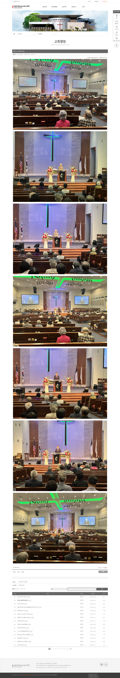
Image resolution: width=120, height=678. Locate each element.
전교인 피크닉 (22, 585)
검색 (102, 589)
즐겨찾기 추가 (16, 1)
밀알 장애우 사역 (21, 610)
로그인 (89, 1)
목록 (103, 571)
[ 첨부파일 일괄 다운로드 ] (93, 57)
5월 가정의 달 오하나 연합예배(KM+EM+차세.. (27, 607)
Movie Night (20, 645)
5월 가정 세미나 (20, 621)
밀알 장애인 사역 (21, 638)
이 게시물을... (105, 567)
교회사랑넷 (54, 675)
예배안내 (116, 23)
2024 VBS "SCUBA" (23, 582)
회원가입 (97, 1)
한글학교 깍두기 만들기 (22, 641)
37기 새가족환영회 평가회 (23, 631)
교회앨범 (40, 34)
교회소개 (44, 7)
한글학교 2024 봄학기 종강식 (23, 617)
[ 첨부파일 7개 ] (103, 57)
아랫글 (22, 572)
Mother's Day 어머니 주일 (23, 614)
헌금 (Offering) (116, 40)
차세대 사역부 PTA (21, 627)
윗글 (18, 572)
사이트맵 (104, 1)
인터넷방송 (54, 7)
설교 (117, 17)
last (70, 649)
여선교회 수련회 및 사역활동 (23, 634)
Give (83, 7)
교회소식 (73, 7)
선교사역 (64, 7)
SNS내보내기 (16, 567)
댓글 (14, 572)
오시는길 (116, 29)
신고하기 (99, 567)
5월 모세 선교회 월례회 (22, 624)
